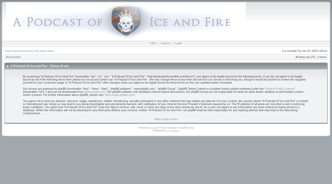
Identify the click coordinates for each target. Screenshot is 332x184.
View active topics (44, 51)
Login (178, 43)
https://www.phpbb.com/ (120, 94)
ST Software (172, 130)
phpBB (154, 127)
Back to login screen (165, 119)
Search (165, 43)
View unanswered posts (18, 51)
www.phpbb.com (94, 91)
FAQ (153, 43)
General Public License (279, 88)
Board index (13, 57)
